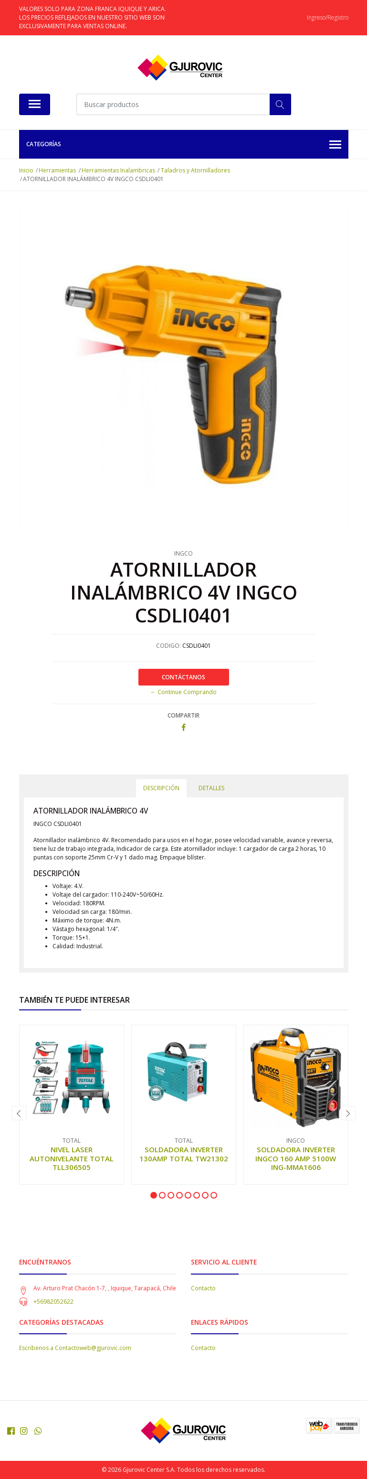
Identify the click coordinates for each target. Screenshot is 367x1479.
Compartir (183, 715)
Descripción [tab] (161, 788)
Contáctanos (183, 677)
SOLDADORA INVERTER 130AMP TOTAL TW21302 (183, 1154)
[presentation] (19, 1113)
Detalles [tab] (211, 788)
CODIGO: (168, 646)
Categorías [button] (183, 145)
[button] (153, 1195)
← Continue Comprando (183, 692)
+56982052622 (53, 1301)
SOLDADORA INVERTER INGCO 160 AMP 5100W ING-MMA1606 (295, 1158)
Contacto (203, 1288)
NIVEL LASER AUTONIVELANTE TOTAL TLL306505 (72, 1158)
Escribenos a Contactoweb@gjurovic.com (75, 1348)
